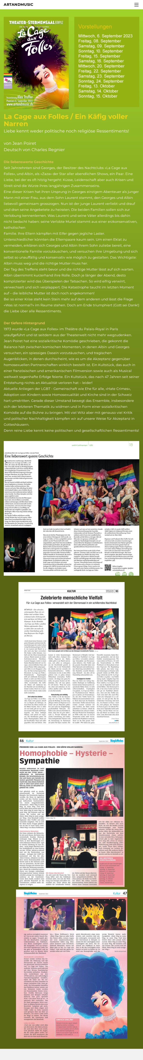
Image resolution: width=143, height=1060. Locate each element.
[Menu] (136, 4)
